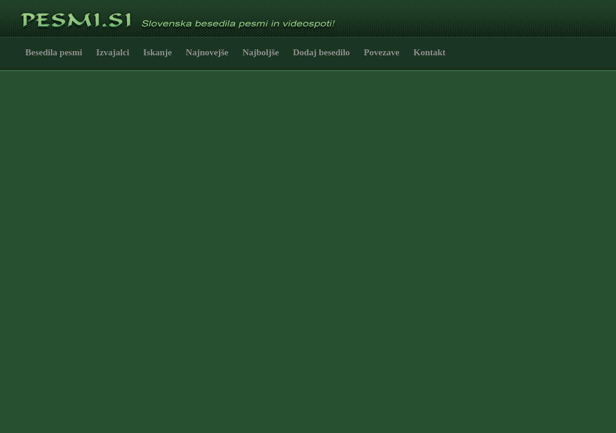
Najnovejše (207, 52)
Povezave (381, 52)
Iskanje (157, 52)
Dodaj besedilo (321, 52)
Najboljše (260, 52)
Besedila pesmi (53, 52)
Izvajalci (112, 52)
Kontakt (429, 52)
